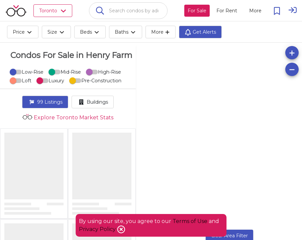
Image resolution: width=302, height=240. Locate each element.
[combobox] (128, 10)
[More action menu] (255, 11)
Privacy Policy (98, 229)
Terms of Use (190, 221)
